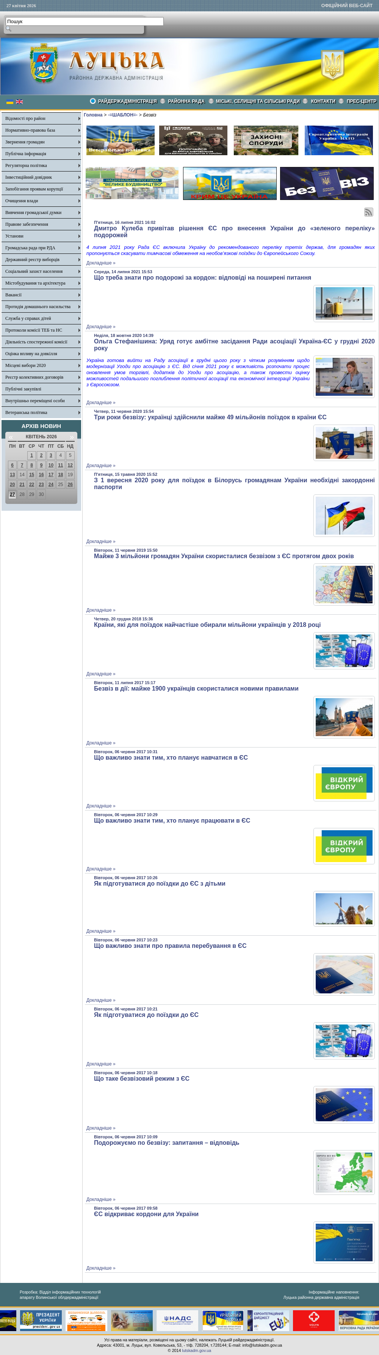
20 (12, 484)
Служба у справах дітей (28, 318)
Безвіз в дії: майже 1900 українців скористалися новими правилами (196, 688)
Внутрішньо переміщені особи (35, 400)
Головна (93, 115)
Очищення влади (21, 200)
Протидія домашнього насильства (37, 306)
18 (60, 474)
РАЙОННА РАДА (186, 101)
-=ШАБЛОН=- (122, 115)
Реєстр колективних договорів (34, 377)
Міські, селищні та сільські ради (258, 101)
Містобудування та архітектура (35, 283)
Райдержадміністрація (127, 101)
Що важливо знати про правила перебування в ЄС (170, 946)
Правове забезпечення (26, 224)
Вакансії (13, 294)
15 (31, 474)
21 (21, 484)
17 (51, 474)
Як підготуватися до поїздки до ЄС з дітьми (160, 883)
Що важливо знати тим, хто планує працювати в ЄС (172, 820)
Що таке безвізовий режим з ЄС (142, 1078)
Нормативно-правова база (30, 130)
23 (41, 484)
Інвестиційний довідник (28, 177)
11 (60, 465)
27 (12, 494)
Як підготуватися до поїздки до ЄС (146, 1015)
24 (51, 484)
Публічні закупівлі (23, 389)
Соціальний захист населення (34, 271)
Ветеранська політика (26, 412)
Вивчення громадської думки (33, 212)
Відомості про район (25, 118)
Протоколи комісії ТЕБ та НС (33, 330)
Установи (14, 236)
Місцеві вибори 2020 (25, 365)
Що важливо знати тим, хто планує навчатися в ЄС (171, 757)
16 (41, 474)
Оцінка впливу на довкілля (31, 353)
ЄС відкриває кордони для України (146, 1214)
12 (70, 465)
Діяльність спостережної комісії (36, 342)
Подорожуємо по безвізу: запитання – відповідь (167, 1142)
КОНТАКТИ (323, 101)
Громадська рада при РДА (30, 247)
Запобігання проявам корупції (34, 189)
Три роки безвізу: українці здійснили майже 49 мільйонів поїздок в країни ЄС (210, 417)
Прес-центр (361, 101)
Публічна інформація (25, 153)
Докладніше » (101, 263)
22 (31, 484)
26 (70, 484)
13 (12, 474)
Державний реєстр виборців (32, 259)
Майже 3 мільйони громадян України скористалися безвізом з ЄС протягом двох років (224, 556)
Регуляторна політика (26, 165)
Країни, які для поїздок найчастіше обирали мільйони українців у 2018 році (207, 625)
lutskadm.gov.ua (196, 1350)
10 (51, 465)
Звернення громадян (25, 142)
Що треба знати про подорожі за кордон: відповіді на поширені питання (202, 277)
